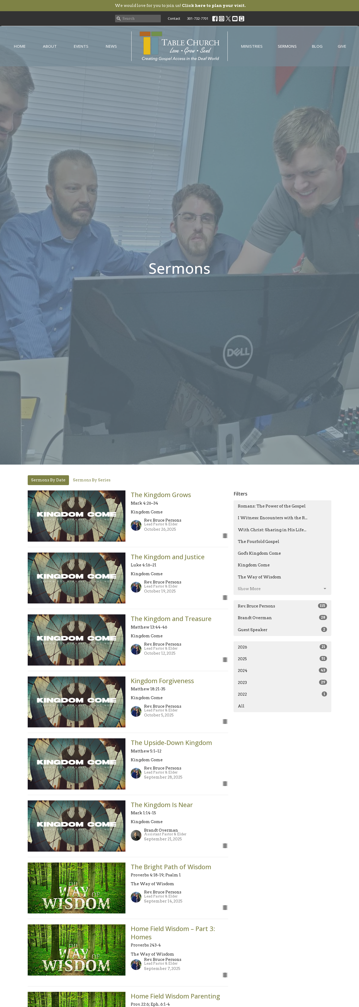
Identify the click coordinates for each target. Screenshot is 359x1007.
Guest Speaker (282, 629)
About (50, 46)
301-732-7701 (197, 18)
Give (342, 46)
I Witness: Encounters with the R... (272, 517)
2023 (282, 682)
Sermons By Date (48, 480)
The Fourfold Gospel (258, 541)
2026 (282, 647)
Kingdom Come (254, 565)
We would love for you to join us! (180, 5)
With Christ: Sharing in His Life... (272, 529)
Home (20, 46)
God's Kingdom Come (259, 553)
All (241, 706)
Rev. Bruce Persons (282, 606)
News (111, 46)
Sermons (287, 46)
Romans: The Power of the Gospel (272, 506)
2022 (282, 694)
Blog (317, 46)
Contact (174, 18)
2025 (282, 658)
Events (81, 46)
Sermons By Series (92, 480)
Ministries (252, 46)
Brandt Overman (282, 617)
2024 (282, 670)
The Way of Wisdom (259, 577)
